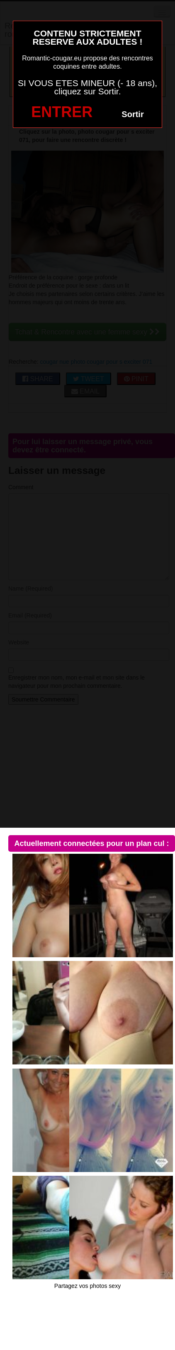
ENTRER (61, 111)
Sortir (132, 114)
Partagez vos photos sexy (87, 1286)
